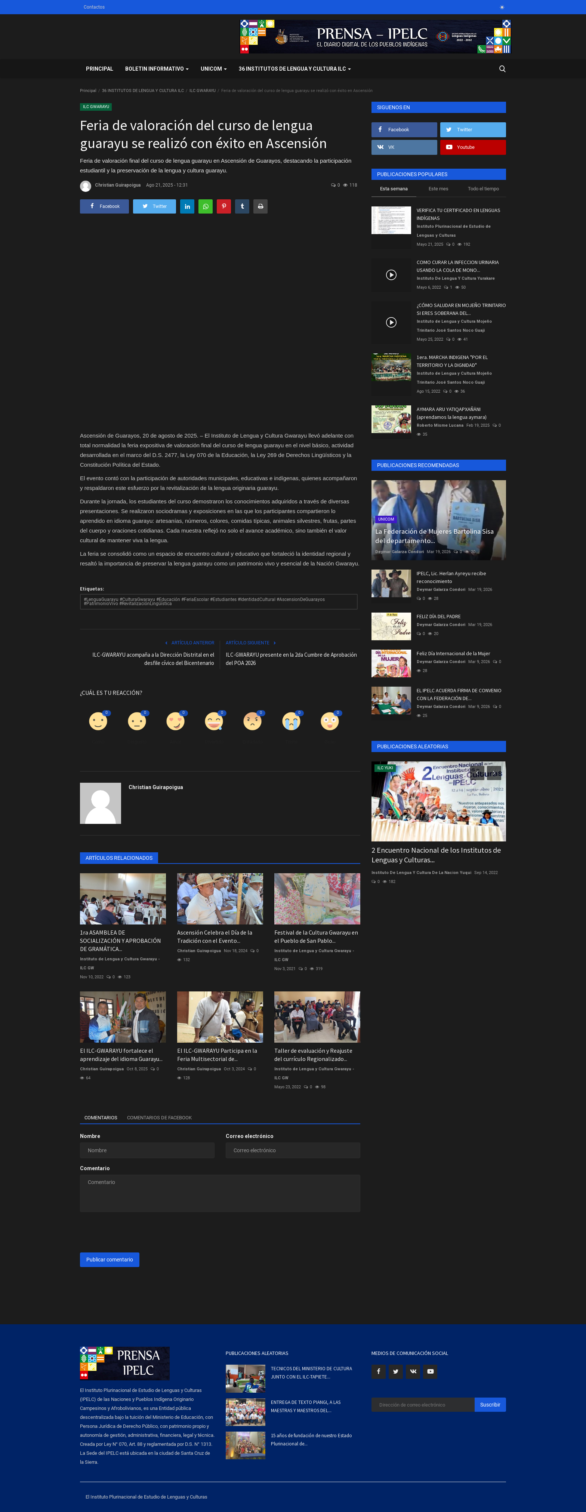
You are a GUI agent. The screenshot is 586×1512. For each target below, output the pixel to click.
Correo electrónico (250, 1136)
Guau (330, 742)
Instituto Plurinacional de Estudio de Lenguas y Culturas (454, 231)
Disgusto (136, 742)
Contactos (94, 7)
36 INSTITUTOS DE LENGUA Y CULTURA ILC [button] (295, 69)
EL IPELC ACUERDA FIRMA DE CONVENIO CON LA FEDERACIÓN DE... (459, 694)
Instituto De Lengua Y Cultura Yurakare (456, 278)
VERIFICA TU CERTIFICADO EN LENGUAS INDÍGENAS (458, 214)
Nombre (90, 1136)
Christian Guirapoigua (110, 186)
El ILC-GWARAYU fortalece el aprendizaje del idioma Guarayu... (121, 1054)
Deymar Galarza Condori (399, 551)
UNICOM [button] (214, 69)
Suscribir (490, 1405)
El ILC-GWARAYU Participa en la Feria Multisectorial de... (217, 1054)
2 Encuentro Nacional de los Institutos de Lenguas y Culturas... (436, 854)
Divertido (214, 742)
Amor (175, 742)
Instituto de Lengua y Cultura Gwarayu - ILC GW (120, 963)
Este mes (438, 188)
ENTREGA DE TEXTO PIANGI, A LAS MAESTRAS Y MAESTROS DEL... (305, 1406)
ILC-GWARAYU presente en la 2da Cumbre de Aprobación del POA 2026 (291, 658)
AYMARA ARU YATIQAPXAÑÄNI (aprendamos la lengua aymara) (452, 413)
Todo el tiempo (483, 188)
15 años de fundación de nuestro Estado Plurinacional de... (311, 1439)
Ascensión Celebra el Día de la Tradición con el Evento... (214, 936)
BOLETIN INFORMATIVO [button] (157, 69)
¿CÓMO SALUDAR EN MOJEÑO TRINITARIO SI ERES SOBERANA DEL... (461, 309)
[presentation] (137, 1232)
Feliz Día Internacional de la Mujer (453, 653)
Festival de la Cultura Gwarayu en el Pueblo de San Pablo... (316, 936)
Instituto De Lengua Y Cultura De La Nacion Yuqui (421, 872)
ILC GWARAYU (202, 90)
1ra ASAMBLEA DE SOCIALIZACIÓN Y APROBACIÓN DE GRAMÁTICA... (120, 941)
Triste (291, 742)
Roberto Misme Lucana (440, 425)
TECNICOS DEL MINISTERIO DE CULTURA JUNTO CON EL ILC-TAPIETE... (311, 1372)
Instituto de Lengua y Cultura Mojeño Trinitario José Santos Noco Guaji (454, 326)
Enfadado (253, 742)
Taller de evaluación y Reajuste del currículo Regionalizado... (313, 1054)
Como (98, 742)
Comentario (95, 1168)
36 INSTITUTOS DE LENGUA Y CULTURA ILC (143, 90)
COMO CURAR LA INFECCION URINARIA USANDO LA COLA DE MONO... (458, 266)
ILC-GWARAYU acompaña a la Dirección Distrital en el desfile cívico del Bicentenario (153, 658)
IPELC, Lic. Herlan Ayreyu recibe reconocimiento (451, 577)
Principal (99, 69)
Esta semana (394, 188)
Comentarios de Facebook (168, 1118)
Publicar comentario (109, 1260)
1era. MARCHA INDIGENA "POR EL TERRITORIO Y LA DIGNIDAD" (452, 361)
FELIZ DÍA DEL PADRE (439, 616)
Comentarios (103, 1118)
